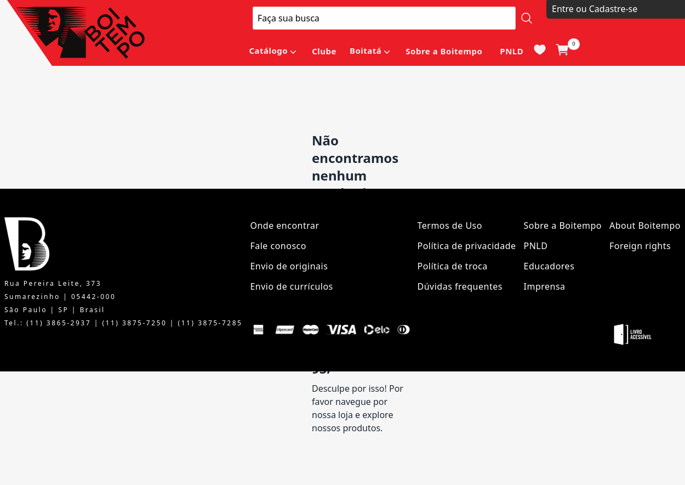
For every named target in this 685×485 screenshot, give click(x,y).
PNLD (511, 51)
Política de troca (453, 266)
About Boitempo (645, 225)
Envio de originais (289, 266)
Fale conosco (278, 246)
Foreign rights (640, 246)
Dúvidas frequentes (460, 286)
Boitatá (365, 50)
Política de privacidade (467, 246)
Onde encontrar (284, 225)
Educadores (549, 266)
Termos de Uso (450, 225)
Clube (324, 51)
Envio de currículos (291, 286)
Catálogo (268, 50)
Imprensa (545, 286)
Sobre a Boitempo (444, 51)
